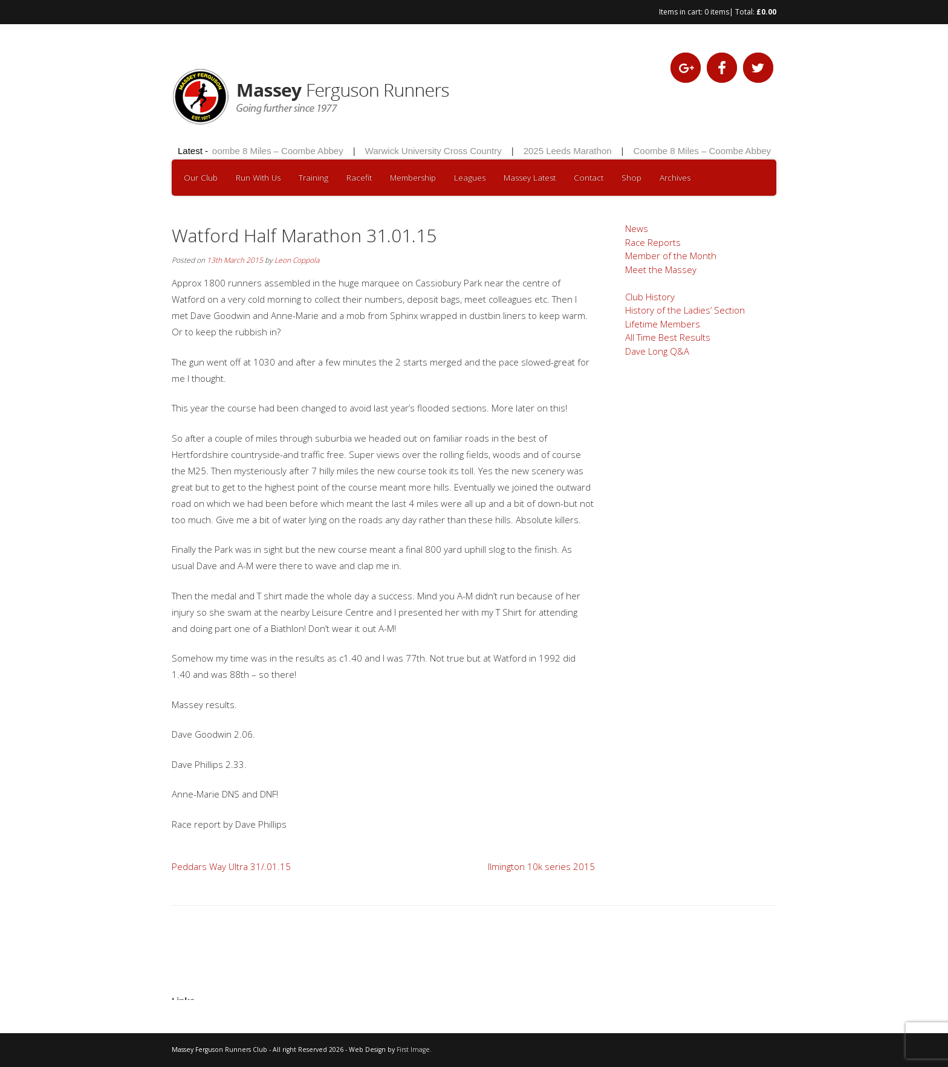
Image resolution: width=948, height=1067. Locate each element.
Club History (650, 297)
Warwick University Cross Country (435, 151)
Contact (588, 177)
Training (313, 177)
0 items (716, 12)
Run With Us (258, 177)
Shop (631, 177)
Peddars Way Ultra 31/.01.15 (231, 866)
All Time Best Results (667, 337)
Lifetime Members (662, 324)
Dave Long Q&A (657, 351)
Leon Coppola (296, 260)
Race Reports (653, 242)
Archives (675, 177)
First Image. (414, 1049)
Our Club (201, 177)
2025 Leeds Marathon (569, 151)
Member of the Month (670, 256)
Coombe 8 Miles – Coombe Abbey (276, 151)
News (636, 228)
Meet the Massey (660, 269)
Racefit (359, 177)
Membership (413, 177)
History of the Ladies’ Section (685, 310)
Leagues (469, 177)
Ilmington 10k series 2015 (541, 866)
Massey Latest (530, 177)
